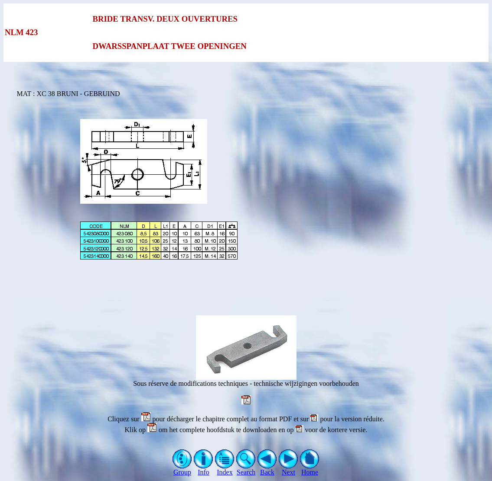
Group (182, 469)
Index (225, 469)
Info (203, 469)
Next (288, 469)
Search (246, 469)
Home (309, 469)
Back (267, 469)
